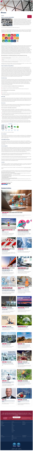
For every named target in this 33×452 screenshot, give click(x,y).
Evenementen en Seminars (14, 439)
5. (1, 176)
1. (1, 170)
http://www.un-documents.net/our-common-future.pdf (7, 172)
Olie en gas (13, 430)
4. (1, 175)
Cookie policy (13, 450)
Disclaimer (16, 450)
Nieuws (12, 440)
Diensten (23, 423)
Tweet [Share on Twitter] (4, 184)
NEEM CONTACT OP (16, 418)
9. (1, 180)
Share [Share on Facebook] (2, 184)
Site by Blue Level (19, 450)
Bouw (12, 424)
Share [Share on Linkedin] (6, 184)
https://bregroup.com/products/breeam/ (6, 176)
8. (1, 178)
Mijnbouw (12, 429)
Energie (12, 425)
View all (29, 16)
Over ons (2, 423)
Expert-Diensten (24, 424)
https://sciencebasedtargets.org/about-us (7, 174)
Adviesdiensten (23, 425)
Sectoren (13, 423)
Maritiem (12, 428)
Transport (13, 433)
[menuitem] (6, 425)
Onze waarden (2, 424)
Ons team (2, 425)
